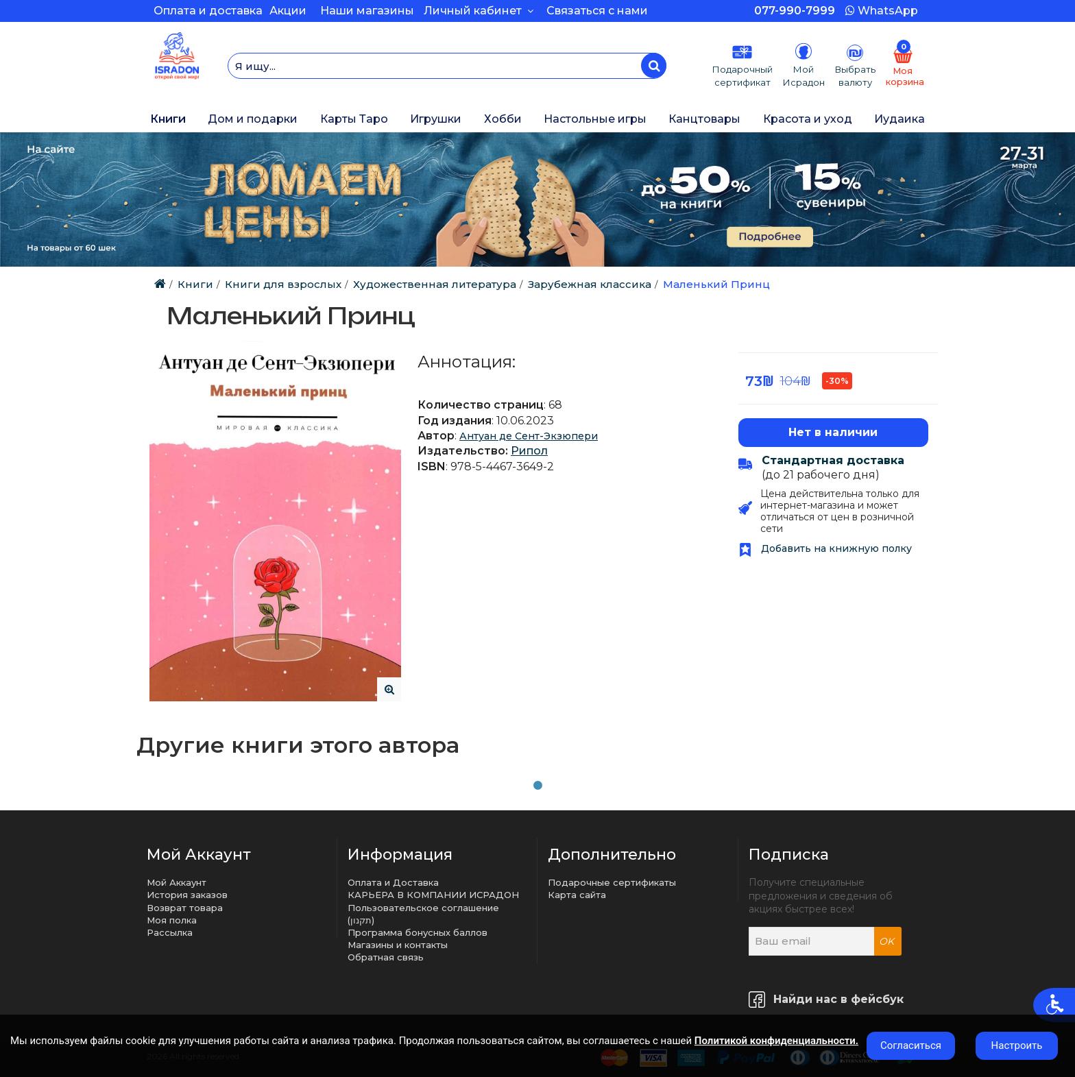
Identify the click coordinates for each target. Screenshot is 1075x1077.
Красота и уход (807, 118)
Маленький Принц (716, 284)
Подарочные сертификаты (612, 882)
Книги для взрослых (283, 284)
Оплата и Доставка (393, 882)
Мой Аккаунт (176, 882)
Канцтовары (704, 118)
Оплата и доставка (208, 10)
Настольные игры (595, 118)
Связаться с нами (597, 10)
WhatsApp (881, 10)
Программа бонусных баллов (417, 932)
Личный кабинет (478, 10)
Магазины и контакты (398, 944)
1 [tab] (537, 785)
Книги (168, 118)
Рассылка (170, 932)
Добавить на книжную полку (825, 548)
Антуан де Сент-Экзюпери (528, 436)
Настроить (1017, 1045)
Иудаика (899, 118)
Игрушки (435, 118)
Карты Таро (354, 118)
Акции (287, 10)
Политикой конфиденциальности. (776, 1040)
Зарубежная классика (589, 284)
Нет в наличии (833, 432)
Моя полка (172, 920)
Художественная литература (434, 284)
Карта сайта (577, 894)
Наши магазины (367, 10)
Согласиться (910, 1045)
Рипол (529, 450)
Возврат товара (185, 907)
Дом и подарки (253, 118)
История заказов (187, 894)
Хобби (503, 118)
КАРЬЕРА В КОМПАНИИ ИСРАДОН (433, 894)
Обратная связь (386, 957)
